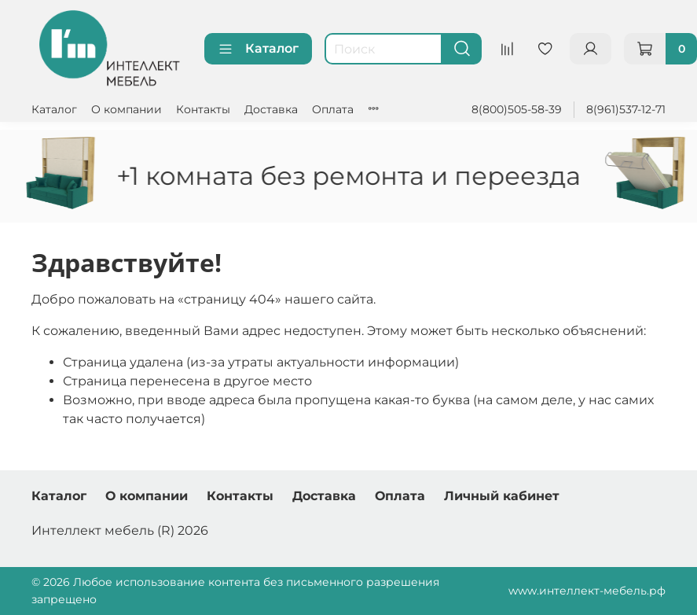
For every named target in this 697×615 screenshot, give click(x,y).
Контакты (203, 109)
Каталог (258, 49)
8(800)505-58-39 (516, 109)
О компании (126, 109)
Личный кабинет (501, 495)
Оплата (333, 109)
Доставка (271, 109)
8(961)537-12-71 (626, 109)
